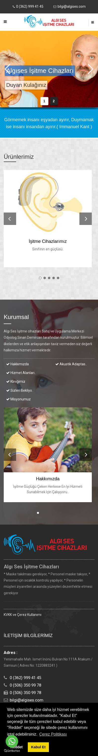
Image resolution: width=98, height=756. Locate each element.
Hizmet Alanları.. (21, 373)
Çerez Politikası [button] (53, 734)
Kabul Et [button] (38, 747)
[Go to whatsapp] (12, 741)
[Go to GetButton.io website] (12, 751)
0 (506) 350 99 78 (25, 685)
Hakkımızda (17, 364)
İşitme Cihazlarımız (48, 241)
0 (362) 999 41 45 (29, 6)
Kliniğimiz (15, 381)
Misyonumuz (18, 399)
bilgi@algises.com (72, 6)
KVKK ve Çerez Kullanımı (22, 615)
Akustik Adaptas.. (71, 364)
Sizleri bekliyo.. (19, 390)
